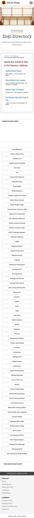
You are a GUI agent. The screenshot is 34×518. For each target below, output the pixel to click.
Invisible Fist (17, 158)
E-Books (17, 260)
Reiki (17, 306)
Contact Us (5, 509)
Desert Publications (17, 370)
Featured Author (7, 503)
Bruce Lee (17, 292)
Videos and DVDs (7, 487)
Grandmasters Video (17, 426)
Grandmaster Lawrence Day (17, 209)
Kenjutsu (17, 329)
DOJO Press (11, 3)
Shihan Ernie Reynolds (17, 214)
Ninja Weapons (17, 191)
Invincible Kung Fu (17, 403)
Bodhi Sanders (17, 320)
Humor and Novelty (17, 343)
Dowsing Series (17, 449)
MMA (17, 241)
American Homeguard (17, 264)
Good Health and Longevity (17, 412)
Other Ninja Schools (17, 200)
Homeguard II (17, 269)
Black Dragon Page (17, 205)
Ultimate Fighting (17, 237)
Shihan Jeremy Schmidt (17, 223)
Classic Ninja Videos (17, 389)
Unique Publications (17, 283)
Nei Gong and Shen (17, 435)
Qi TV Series (17, 430)
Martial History (17, 255)
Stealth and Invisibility (17, 163)
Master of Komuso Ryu (17, 228)
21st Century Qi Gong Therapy (17, 453)
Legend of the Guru (17, 251)
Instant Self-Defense (17, 177)
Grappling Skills (17, 246)
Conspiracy (17, 352)
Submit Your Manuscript (9, 506)
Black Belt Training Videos (17, 407)
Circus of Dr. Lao (17, 380)
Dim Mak (17, 168)
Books (4, 481)
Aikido (17, 324)
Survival (17, 347)
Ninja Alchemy (17, 181)
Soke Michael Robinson (17, 218)
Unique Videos (17, 417)
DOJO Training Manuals (17, 232)
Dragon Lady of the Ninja (17, 195)
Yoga (17, 311)
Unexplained (17, 357)
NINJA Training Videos (17, 394)
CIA (17, 172)
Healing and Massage (17, 444)
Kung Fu (17, 297)
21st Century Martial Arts (17, 288)
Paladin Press (17, 361)
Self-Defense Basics (17, 440)
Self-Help (17, 315)
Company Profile (7, 500)
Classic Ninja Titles (17, 154)
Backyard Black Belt (17, 421)
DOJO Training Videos (17, 398)
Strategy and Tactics (17, 278)
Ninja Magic (17, 186)
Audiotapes (5, 490)
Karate (17, 301)
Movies (17, 384)
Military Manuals (17, 375)
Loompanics (17, 366)
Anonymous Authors (17, 338)
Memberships (6, 493)
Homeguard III (17, 274)
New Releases (17, 149)
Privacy (17, 334)
